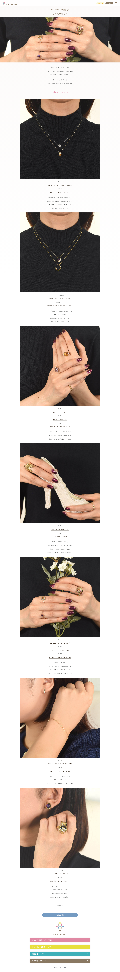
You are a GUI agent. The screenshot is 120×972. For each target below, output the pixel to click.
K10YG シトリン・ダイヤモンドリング (60, 650)
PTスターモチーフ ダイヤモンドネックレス (60, 185)
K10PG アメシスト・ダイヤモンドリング (60, 657)
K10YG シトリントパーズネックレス (60, 192)
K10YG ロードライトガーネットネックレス (60, 298)
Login (109, 3)
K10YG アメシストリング (60, 419)
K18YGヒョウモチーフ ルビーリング (60, 643)
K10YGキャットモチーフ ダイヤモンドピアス (60, 764)
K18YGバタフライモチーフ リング (60, 529)
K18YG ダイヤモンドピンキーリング (60, 426)
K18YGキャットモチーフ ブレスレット (60, 771)
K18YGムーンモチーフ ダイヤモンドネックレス (60, 306)
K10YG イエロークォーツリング (60, 412)
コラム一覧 (60, 915)
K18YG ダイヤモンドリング (60, 536)
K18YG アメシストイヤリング (60, 874)
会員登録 (100, 3)
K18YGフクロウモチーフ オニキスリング (60, 881)
